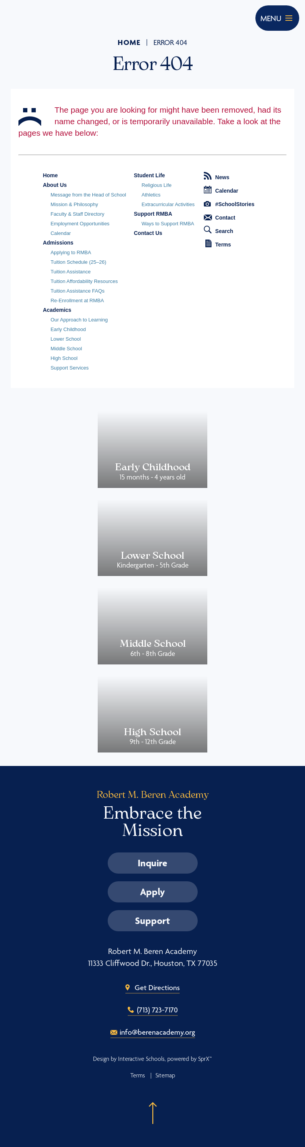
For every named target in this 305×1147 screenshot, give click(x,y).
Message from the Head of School (88, 195)
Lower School (65, 339)
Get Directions (157, 987)
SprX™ (205, 1058)
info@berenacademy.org (157, 1032)
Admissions (58, 243)
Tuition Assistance (70, 272)
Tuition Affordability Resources (84, 281)
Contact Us (148, 233)
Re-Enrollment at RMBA (77, 300)
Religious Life (157, 185)
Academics (57, 310)
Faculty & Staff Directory (77, 214)
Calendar (60, 233)
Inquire (152, 863)
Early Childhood (68, 329)
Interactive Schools (141, 1058)
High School (63, 358)
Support (152, 920)
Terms (218, 244)
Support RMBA (153, 214)
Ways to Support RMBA (168, 223)
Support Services (69, 368)
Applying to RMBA (70, 252)
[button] (152, 1108)
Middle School (66, 348)
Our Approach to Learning (79, 320)
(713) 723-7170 (157, 1009)
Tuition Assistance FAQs (77, 291)
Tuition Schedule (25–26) (78, 262)
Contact (219, 218)
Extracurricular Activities (168, 204)
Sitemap (165, 1075)
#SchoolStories (229, 204)
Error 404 (170, 43)
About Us (55, 185)
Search (218, 230)
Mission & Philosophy (74, 204)
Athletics (151, 195)
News (217, 176)
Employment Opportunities (79, 223)
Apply (152, 891)
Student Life (149, 175)
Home (129, 42)
